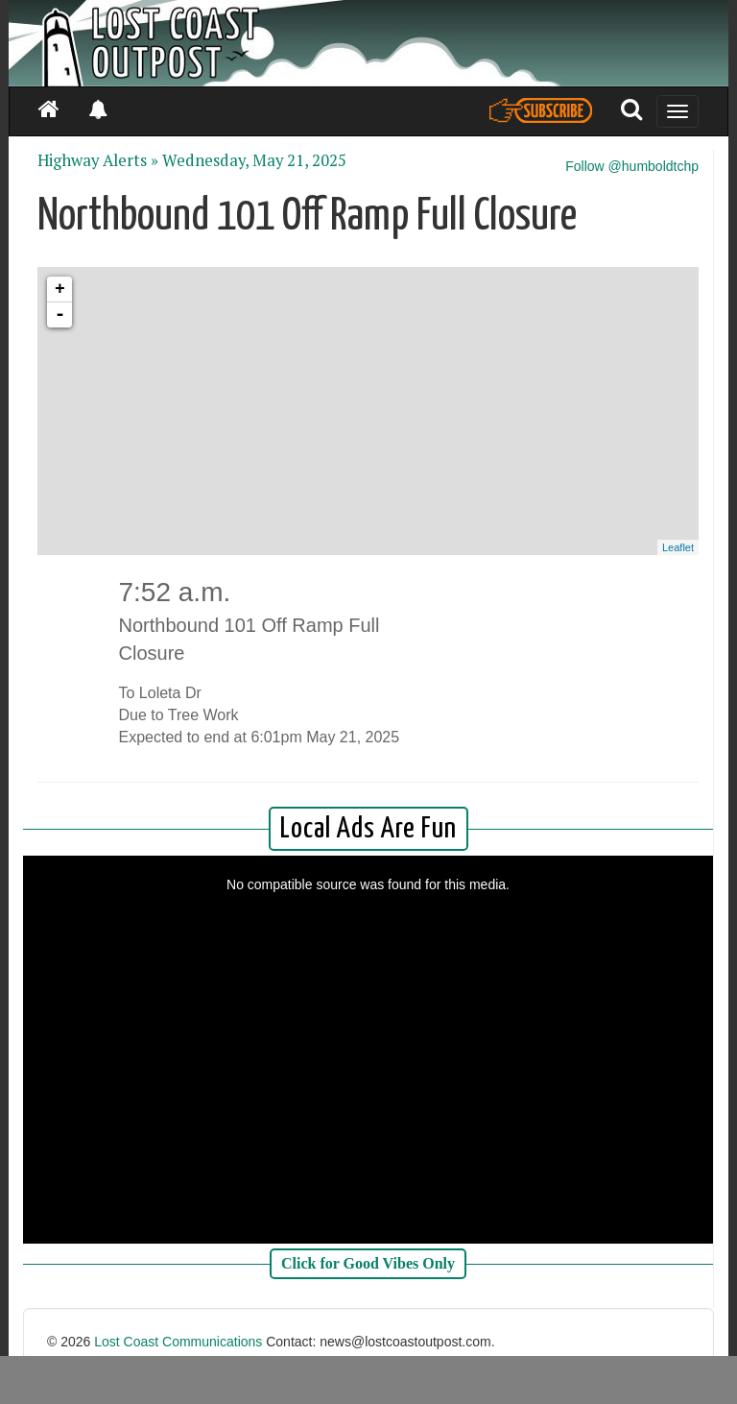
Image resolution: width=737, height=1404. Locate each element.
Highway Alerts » (97, 160)
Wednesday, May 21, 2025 (254, 160)
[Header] (368, 43)
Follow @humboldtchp (632, 166)
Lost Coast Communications (178, 1341)
